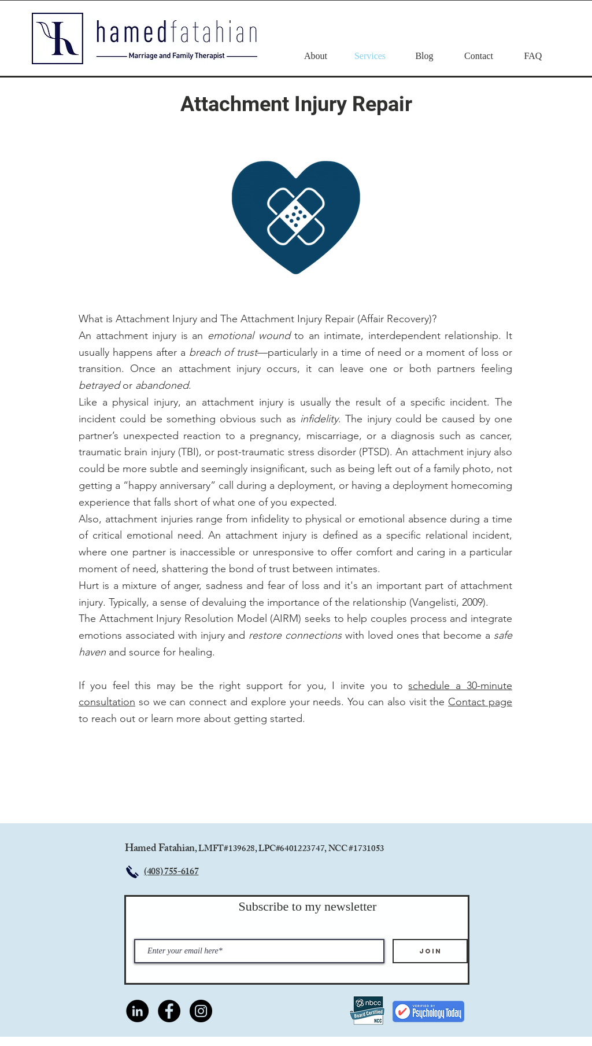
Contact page (480, 701)
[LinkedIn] (137, 1011)
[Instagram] (201, 1011)
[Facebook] (169, 1011)
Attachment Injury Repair (296, 104)
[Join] (430, 951)
